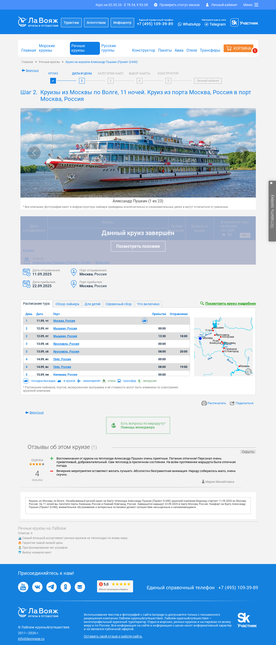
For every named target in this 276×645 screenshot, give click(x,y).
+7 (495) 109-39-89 (155, 23)
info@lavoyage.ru (31, 639)
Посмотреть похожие (138, 246)
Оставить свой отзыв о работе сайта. (113, 636)
